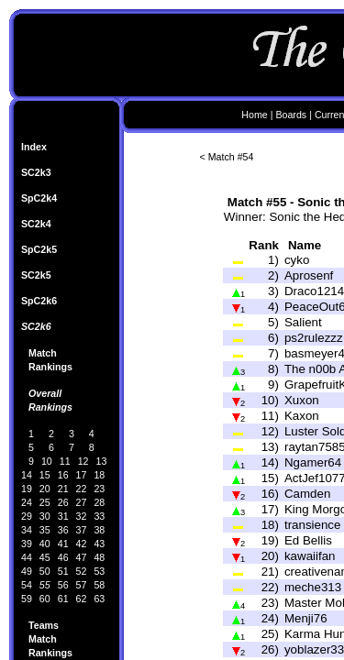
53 (99, 571)
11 (65, 461)
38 (99, 529)
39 (26, 543)
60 (44, 598)
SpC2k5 (39, 249)
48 (99, 557)
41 (63, 543)
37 (81, 529)
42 (81, 543)
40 (44, 543)
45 (44, 557)
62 (81, 598)
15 (44, 474)
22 (81, 488)
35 (44, 529)
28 (99, 502)
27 (81, 502)
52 (81, 571)
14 (26, 474)
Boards (290, 114)
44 (26, 557)
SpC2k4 (39, 198)
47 (81, 557)
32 (81, 516)
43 (99, 543)
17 (81, 474)
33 (99, 516)
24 (26, 502)
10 (46, 461)
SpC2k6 (39, 300)
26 (63, 502)
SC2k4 (36, 223)
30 (44, 516)
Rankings (50, 366)
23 (99, 488)
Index (34, 146)
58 (99, 584)
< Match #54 (227, 156)
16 (63, 474)
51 (63, 571)
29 (26, 516)
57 (81, 584)
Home (254, 114)
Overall (44, 393)
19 (26, 488)
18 (99, 474)
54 (26, 584)
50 (44, 571)
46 (63, 557)
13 (101, 461)
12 (83, 461)
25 (44, 502)
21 (63, 488)
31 (63, 516)
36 (63, 529)
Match (42, 352)
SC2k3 (36, 172)
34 (26, 529)
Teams (43, 625)
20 (44, 488)
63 (99, 598)
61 (63, 598)
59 (26, 598)
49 (26, 571)
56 (63, 584)
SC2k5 (36, 275)
